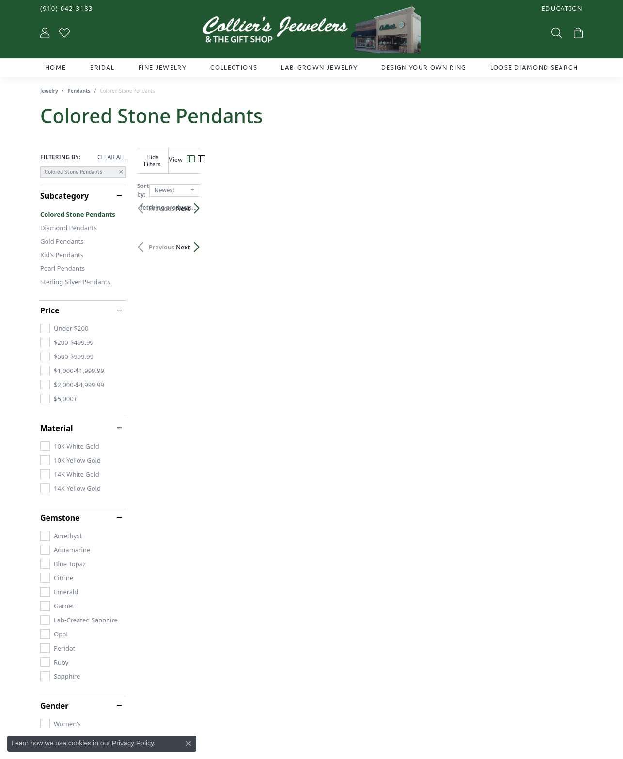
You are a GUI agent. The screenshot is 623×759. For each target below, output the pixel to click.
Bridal (102, 67)
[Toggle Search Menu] (555, 32)
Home (55, 67)
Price (50, 310)
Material (56, 428)
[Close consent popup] (188, 743)
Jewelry (49, 90)
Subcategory (64, 196)
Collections (233, 67)
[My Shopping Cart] (577, 32)
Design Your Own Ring (423, 67)
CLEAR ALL (111, 157)
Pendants (79, 90)
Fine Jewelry (163, 67)
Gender (54, 706)
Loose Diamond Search (534, 67)
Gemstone (60, 518)
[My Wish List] (64, 32)
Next (566, 201)
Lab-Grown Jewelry (319, 67)
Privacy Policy (133, 743)
